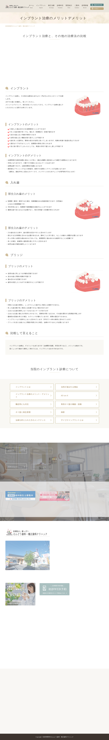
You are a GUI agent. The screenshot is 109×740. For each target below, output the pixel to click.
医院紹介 (69, 5)
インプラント (41, 5)
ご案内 (77, 5)
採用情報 (85, 5)
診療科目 (60, 5)
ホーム (31, 5)
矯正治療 (51, 5)
